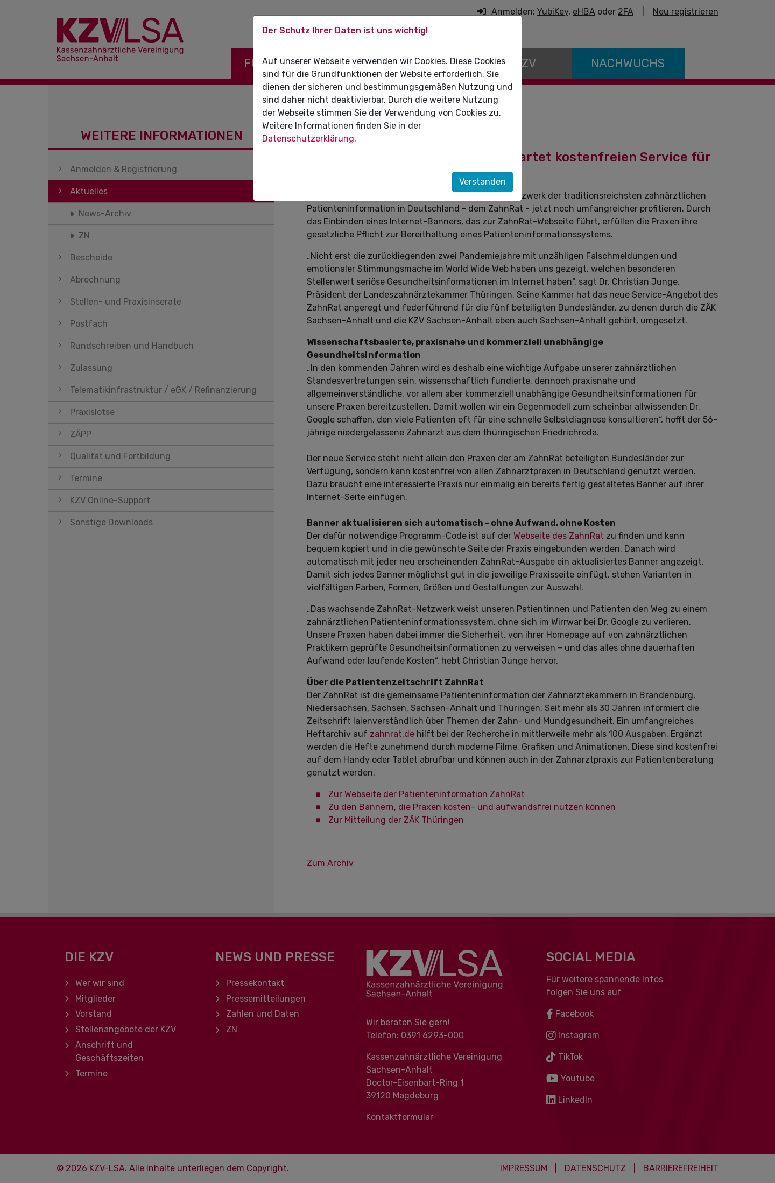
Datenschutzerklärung (308, 138)
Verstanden (482, 182)
